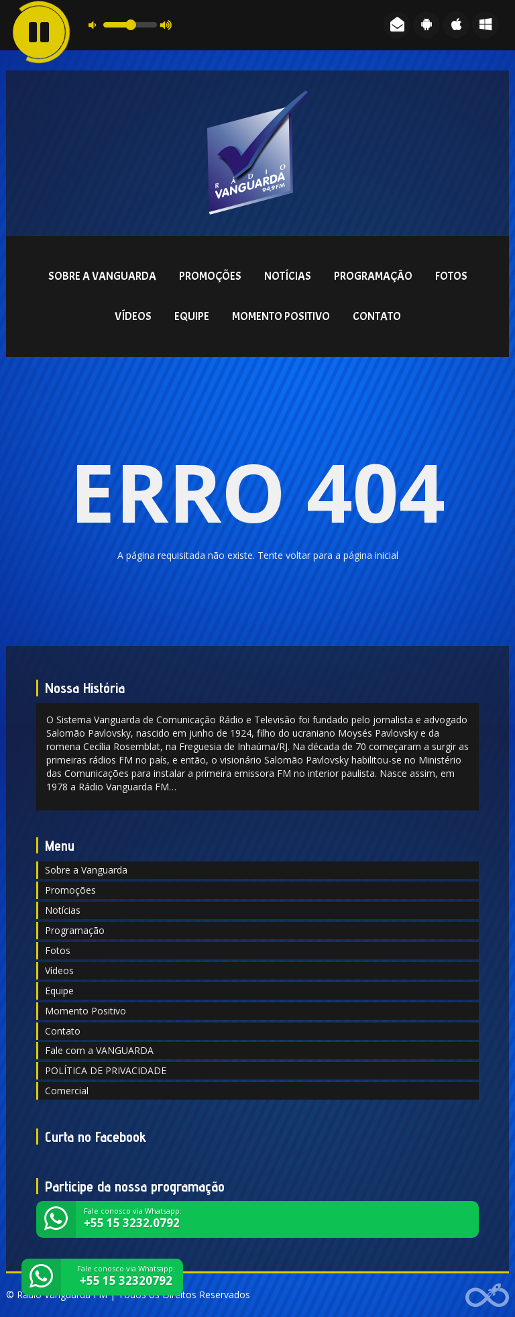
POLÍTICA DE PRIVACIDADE (105, 1070)
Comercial (67, 1090)
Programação (373, 276)
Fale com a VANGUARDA (99, 1050)
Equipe (191, 316)
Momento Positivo (281, 316)
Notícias (287, 276)
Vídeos (133, 316)
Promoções (210, 276)
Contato (377, 316)
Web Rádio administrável (487, 1295)
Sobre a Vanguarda (102, 276)
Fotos (451, 276)
